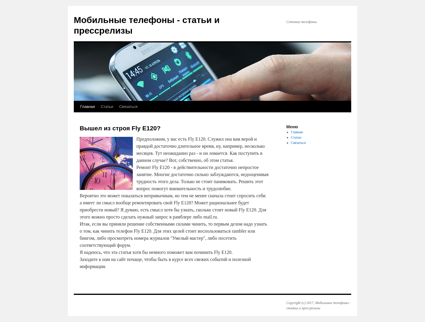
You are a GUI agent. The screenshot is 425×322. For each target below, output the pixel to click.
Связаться (128, 106)
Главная (87, 106)
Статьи (107, 106)
